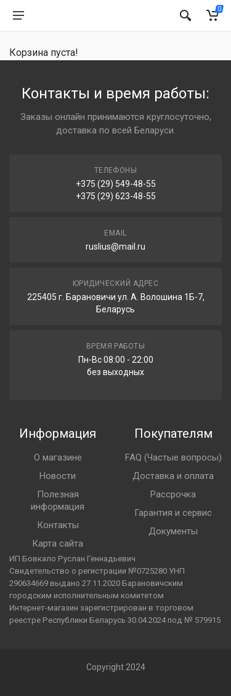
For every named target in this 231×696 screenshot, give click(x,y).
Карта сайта (57, 543)
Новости (57, 475)
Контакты (58, 525)
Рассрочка (173, 494)
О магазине (58, 457)
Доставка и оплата (173, 475)
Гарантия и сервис (173, 512)
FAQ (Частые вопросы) (173, 457)
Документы (173, 531)
